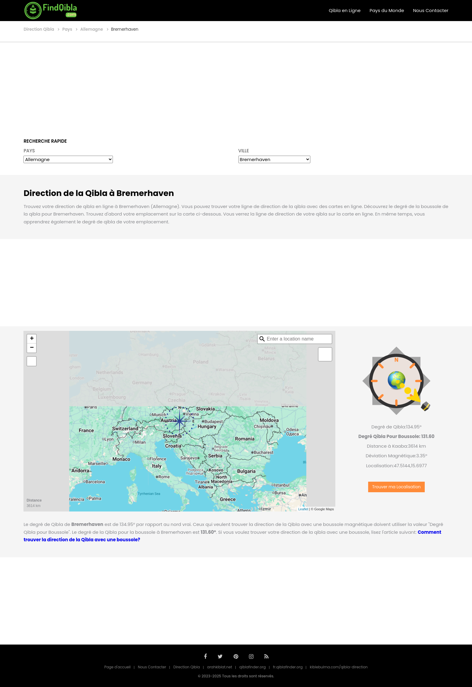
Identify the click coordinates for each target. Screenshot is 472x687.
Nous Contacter (430, 10)
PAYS (29, 150)
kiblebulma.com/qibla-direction (339, 667)
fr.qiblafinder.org (288, 667)
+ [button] (32, 339)
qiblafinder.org (252, 667)
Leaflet (303, 509)
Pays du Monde (387, 10)
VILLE (243, 150)
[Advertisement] (236, 86)
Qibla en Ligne (345, 10)
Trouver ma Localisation (396, 487)
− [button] (32, 348)
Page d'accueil (117, 667)
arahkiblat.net (219, 667)
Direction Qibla (186, 667)
